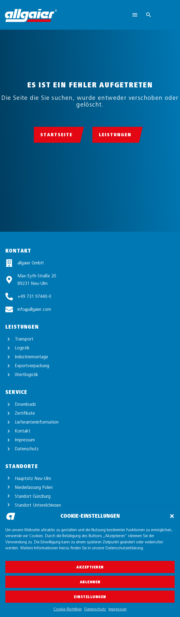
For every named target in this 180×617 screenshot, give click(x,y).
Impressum (118, 609)
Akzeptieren (90, 567)
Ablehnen (90, 582)
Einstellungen (90, 597)
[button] (172, 516)
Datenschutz (95, 609)
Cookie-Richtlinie (67, 609)
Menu (134, 14)
